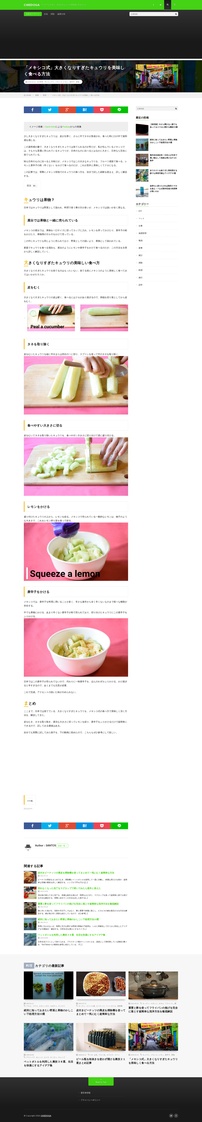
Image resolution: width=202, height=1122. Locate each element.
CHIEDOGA (46, 1116)
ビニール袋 (91, 1006)
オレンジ (39, 1057)
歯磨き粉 (61, 14)
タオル (161, 1003)
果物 (77, 82)
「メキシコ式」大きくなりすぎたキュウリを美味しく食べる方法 (153, 1061)
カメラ (46, 1057)
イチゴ (35, 1006)
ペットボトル (111, 1006)
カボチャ (53, 1006)
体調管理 (142, 233)
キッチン (82, 1006)
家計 (141, 254)
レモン (65, 82)
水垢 (46, 14)
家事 (141, 247)
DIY (140, 211)
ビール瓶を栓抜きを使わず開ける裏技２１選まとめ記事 (101, 1061)
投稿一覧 (61, 846)
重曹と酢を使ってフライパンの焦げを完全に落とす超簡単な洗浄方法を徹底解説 (78, 903)
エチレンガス (44, 1006)
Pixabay (66, 126)
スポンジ (154, 1003)
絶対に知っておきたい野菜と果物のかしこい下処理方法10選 (68, 919)
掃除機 (119, 1006)
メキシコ (58, 82)
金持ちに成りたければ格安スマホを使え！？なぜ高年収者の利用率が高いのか (163, 188)
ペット (141, 218)
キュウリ (50, 82)
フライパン (169, 1003)
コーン (117, 1055)
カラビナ (110, 1055)
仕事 (141, 225)
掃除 (53, 14)
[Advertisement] (101, 39)
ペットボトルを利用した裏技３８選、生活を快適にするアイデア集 (71, 934)
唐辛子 (72, 82)
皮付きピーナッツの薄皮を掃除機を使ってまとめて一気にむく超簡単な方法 (76, 872)
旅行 (141, 276)
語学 (141, 283)
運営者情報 (85, 1093)
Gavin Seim (50, 126)
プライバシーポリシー (90, 1100)
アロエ (28, 1006)
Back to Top (101, 1082)
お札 (95, 1055)
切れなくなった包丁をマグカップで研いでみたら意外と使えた (69, 888)
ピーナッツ (100, 1006)
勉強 (141, 240)
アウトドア (30, 1057)
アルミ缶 (102, 1055)
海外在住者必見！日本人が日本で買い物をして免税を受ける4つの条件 (163, 158)
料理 (41, 82)
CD (91, 1055)
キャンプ (61, 1057)
